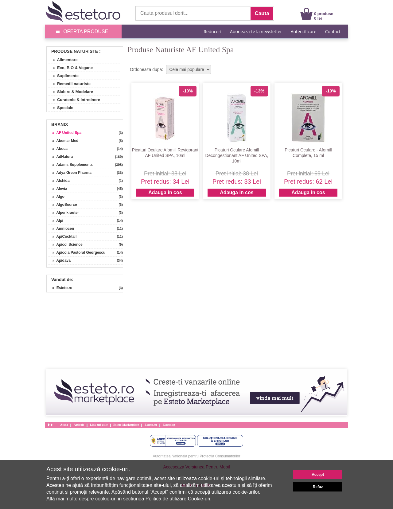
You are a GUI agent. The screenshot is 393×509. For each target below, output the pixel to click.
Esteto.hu (151, 424)
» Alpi (55, 220)
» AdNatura (60, 157)
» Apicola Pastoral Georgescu (76, 252)
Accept (318, 474)
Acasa (64, 424)
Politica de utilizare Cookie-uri (178, 498)
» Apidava (59, 260)
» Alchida (59, 180)
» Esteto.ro (60, 288)
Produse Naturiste (74, 51)
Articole (79, 424)
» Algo (56, 196)
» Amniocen (61, 228)
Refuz (318, 487)
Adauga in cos (165, 192)
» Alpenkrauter (63, 212)
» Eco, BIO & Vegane (70, 67)
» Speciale (60, 107)
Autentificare (304, 31)
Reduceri (212, 31)
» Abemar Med (63, 141)
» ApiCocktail (62, 236)
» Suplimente (63, 75)
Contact (332, 31)
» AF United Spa (64, 133)
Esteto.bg (169, 424)
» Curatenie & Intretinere (74, 99)
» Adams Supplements (70, 164)
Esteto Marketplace (126, 424)
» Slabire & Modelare (70, 91)
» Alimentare (63, 59)
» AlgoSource (62, 204)
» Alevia (57, 188)
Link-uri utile (99, 424)
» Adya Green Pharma (69, 172)
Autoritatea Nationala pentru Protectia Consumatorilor (196, 456)
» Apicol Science (65, 244)
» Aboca (58, 149)
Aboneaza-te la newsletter (256, 31)
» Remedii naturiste (69, 83)
